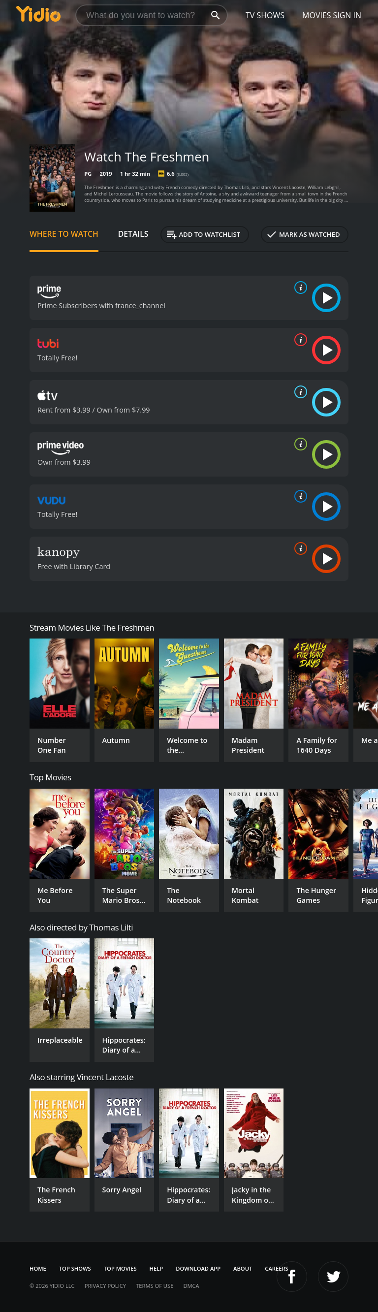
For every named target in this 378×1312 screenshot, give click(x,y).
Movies (316, 15)
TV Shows (265, 15)
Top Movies (120, 1268)
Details (133, 233)
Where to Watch (64, 233)
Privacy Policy (105, 1285)
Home (38, 1268)
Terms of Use (154, 1285)
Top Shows (75, 1268)
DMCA (191, 1285)
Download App (198, 1268)
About (242, 1268)
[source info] (298, 287)
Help (156, 1268)
